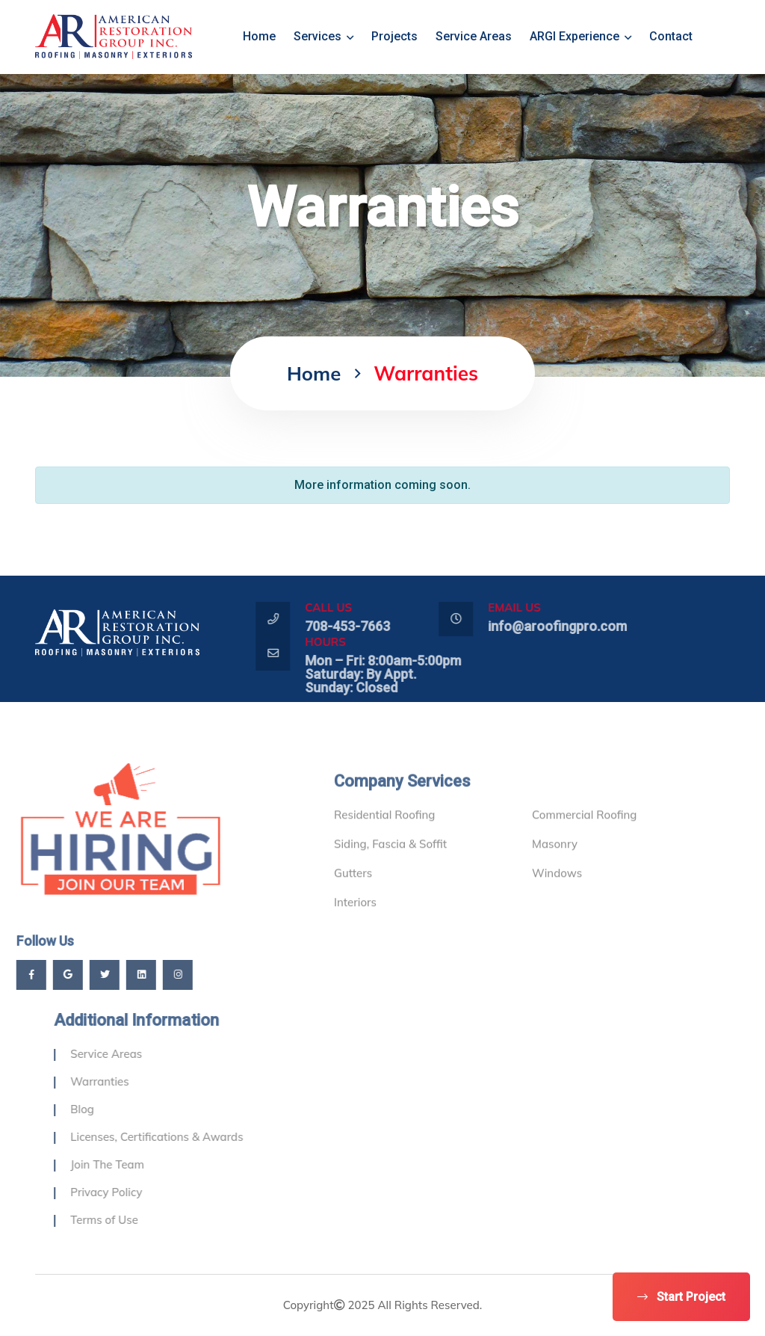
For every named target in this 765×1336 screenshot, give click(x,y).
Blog (105, 1109)
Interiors (355, 925)
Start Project (681, 1297)
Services (323, 36)
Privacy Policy (129, 1192)
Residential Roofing (384, 838)
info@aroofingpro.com (580, 626)
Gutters (353, 896)
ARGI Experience (580, 36)
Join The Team (130, 1164)
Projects (394, 36)
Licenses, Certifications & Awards (179, 1137)
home (259, 36)
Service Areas (474, 36)
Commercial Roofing (584, 838)
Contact (671, 36)
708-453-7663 (370, 626)
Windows (557, 896)
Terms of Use (127, 1220)
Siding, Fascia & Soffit (390, 867)
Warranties (122, 1081)
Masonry (554, 867)
